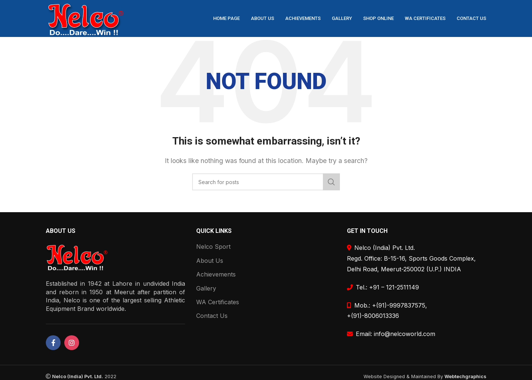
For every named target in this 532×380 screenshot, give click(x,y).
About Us (209, 260)
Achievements (216, 274)
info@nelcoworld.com (404, 333)
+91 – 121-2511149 (394, 287)
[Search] (266, 181)
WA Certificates (217, 302)
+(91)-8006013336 (373, 315)
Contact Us (212, 315)
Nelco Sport (213, 246)
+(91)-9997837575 (398, 305)
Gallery (206, 288)
